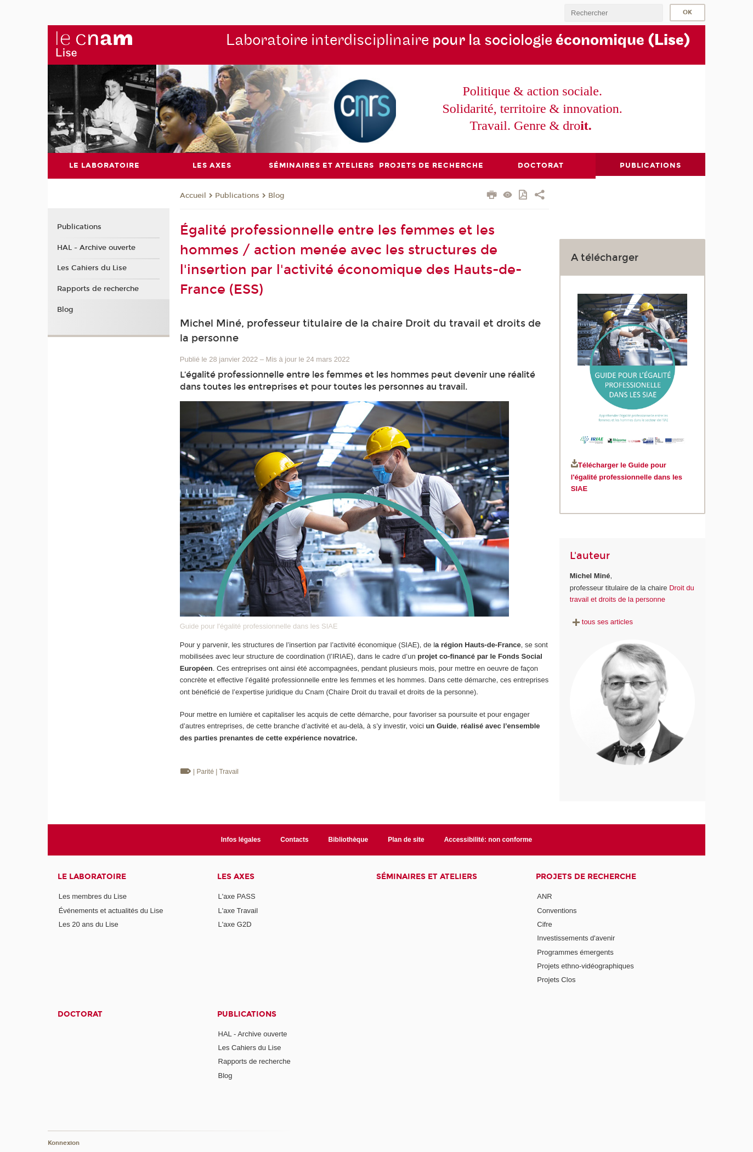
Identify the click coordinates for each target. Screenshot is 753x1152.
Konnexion (64, 1142)
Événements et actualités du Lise (111, 910)
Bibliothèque (349, 839)
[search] (613, 13)
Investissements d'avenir (576, 938)
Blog (276, 195)
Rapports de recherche (98, 288)
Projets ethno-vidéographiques (585, 966)
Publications (237, 195)
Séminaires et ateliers (426, 876)
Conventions (556, 910)
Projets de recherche (586, 876)
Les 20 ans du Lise (88, 924)
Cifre (544, 924)
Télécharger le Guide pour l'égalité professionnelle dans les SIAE (626, 477)
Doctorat (80, 1013)
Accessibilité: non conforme (488, 839)
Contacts (294, 839)
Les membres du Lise (93, 896)
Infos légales (241, 839)
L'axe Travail (238, 910)
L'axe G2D (235, 924)
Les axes (235, 876)
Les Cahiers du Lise (92, 268)
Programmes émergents (575, 952)
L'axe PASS (237, 896)
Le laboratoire (92, 876)
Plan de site (406, 839)
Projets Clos (556, 980)
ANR (544, 896)
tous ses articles (601, 622)
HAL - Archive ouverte (96, 247)
